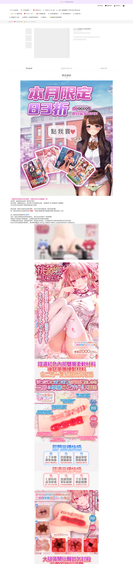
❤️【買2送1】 (37, 10)
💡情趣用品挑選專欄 (55, 17)
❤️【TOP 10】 (29, 14)
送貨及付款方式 (66, 68)
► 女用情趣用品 (53, 14)
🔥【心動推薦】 (26, 10)
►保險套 (44, 17)
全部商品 (10, 22)
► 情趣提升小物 (14, 17)
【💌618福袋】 (14, 10)
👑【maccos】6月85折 (30, 22)
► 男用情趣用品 (66, 14)
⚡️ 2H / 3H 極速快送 (15, 14)
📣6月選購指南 (41, 14)
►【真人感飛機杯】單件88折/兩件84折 (68, 10)
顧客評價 (104, 68)
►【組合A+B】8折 (49, 10)
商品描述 (29, 68)
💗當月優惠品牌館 (18, 22)
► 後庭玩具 (77, 14)
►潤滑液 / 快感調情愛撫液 (30, 17)
